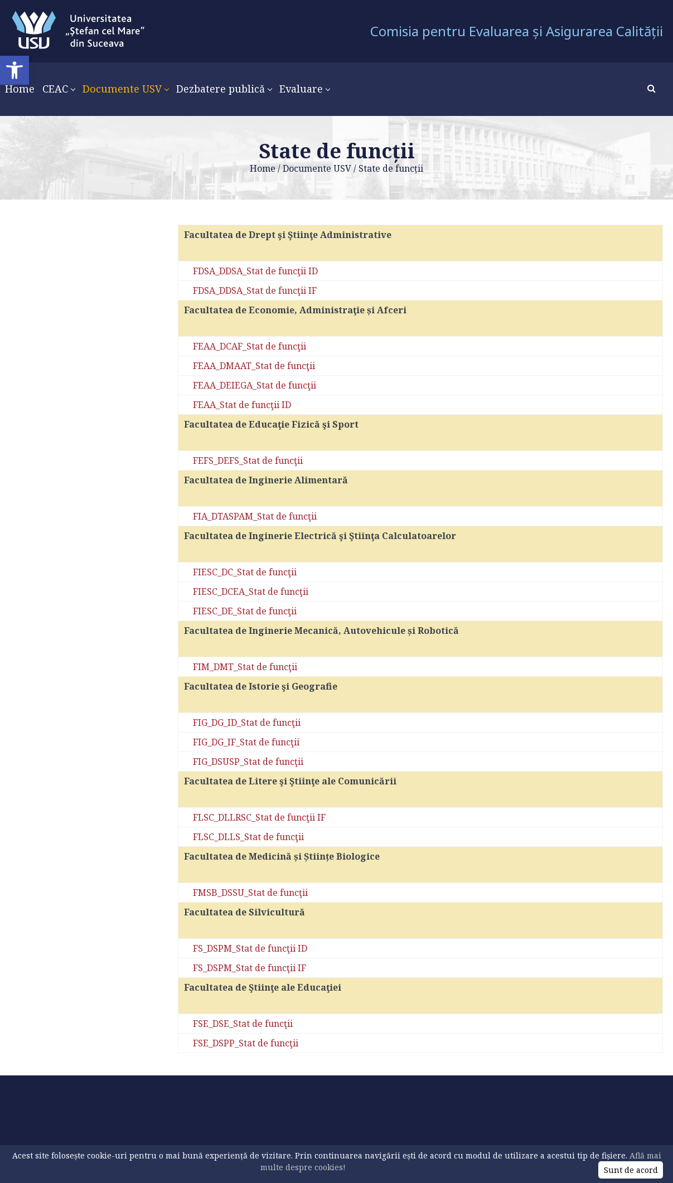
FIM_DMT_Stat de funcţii (245, 667)
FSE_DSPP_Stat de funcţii (245, 1043)
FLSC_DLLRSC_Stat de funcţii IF (259, 817)
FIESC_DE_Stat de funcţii (245, 611)
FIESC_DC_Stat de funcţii (245, 572)
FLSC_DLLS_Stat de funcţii (248, 837)
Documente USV (317, 168)
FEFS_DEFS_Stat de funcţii (248, 460)
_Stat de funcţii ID (253, 405)
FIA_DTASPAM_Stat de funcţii (255, 516)
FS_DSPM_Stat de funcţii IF (249, 968)
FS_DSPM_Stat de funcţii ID (250, 948)
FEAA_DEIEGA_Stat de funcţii (254, 385)
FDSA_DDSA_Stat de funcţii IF (255, 290)
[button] (14, 70)
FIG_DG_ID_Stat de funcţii (247, 722)
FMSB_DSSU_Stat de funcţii (250, 892)
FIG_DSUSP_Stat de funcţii (248, 761)
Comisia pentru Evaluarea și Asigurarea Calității (516, 31)
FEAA (204, 405)
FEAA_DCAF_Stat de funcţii (249, 346)
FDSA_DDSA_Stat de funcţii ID (255, 271)
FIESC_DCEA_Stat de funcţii (250, 591)
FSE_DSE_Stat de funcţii (243, 1023)
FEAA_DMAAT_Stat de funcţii (254, 366)
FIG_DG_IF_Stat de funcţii (246, 742)
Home (262, 168)
